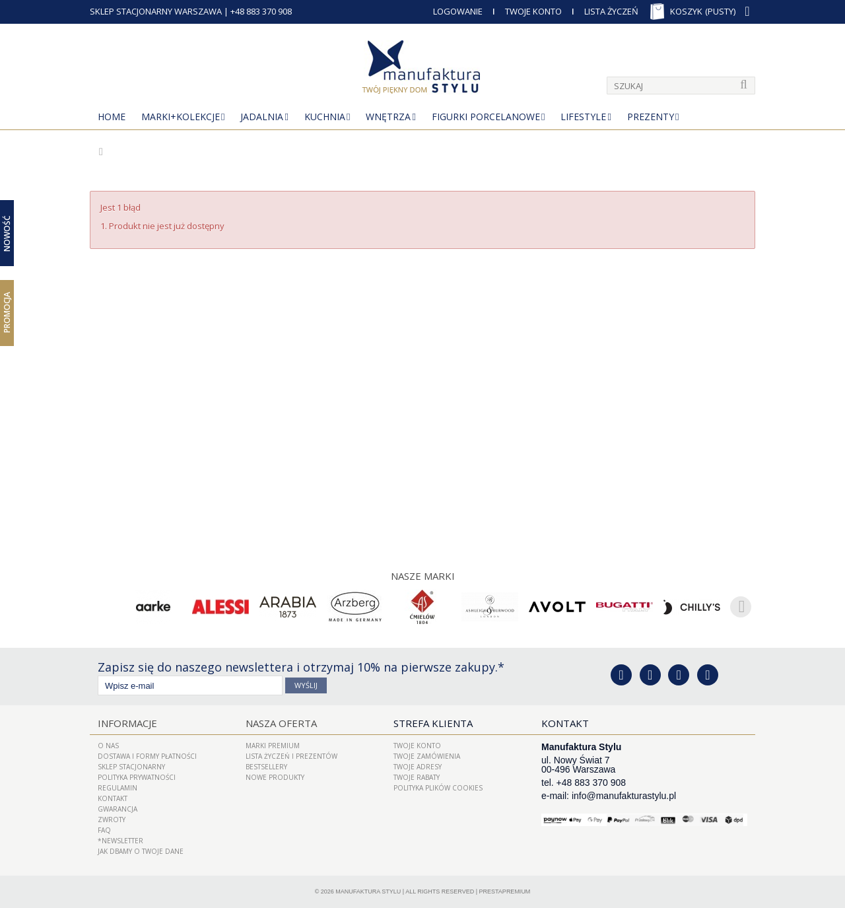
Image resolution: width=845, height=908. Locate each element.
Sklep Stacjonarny (131, 766)
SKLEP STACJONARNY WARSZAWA (156, 11)
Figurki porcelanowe (486, 116)
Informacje (127, 723)
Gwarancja (117, 809)
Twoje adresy (417, 766)
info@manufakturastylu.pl (624, 795)
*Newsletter (120, 840)
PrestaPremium (505, 891)
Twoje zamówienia (426, 756)
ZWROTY (111, 819)
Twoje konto (417, 745)
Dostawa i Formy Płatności (147, 756)
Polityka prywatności (137, 777)
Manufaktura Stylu (368, 891)
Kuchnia (324, 116)
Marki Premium (273, 745)
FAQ (104, 830)
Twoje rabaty (416, 777)
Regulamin (117, 787)
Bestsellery (266, 766)
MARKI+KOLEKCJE (180, 116)
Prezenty (650, 116)
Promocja (7, 312)
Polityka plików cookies (438, 787)
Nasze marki (423, 575)
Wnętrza (388, 116)
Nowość (7, 233)
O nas (108, 745)
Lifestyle (583, 116)
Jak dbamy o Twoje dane (141, 851)
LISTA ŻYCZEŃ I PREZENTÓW (291, 756)
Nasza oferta (281, 723)
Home (111, 116)
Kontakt (112, 798)
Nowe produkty (275, 777)
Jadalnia (261, 116)
